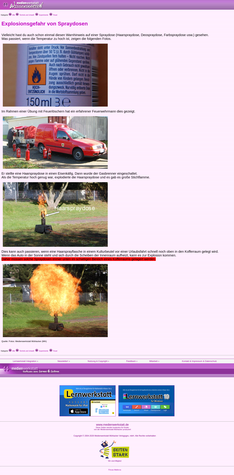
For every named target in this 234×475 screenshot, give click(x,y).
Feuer (53, 15)
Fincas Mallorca (114, 470)
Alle (12, 15)
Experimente (41, 15)
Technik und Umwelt (25, 15)
